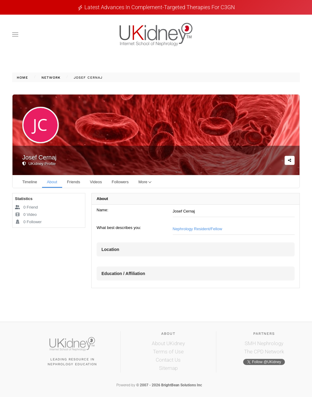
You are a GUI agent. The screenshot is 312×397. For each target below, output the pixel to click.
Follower (28, 222)
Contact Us (168, 360)
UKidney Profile (39, 163)
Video (26, 214)
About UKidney (168, 343)
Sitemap (168, 368)
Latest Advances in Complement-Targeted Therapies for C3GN (159, 7)
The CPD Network (264, 352)
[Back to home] (156, 34)
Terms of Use (168, 352)
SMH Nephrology (264, 343)
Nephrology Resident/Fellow (197, 229)
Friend (26, 207)
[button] (15, 34)
